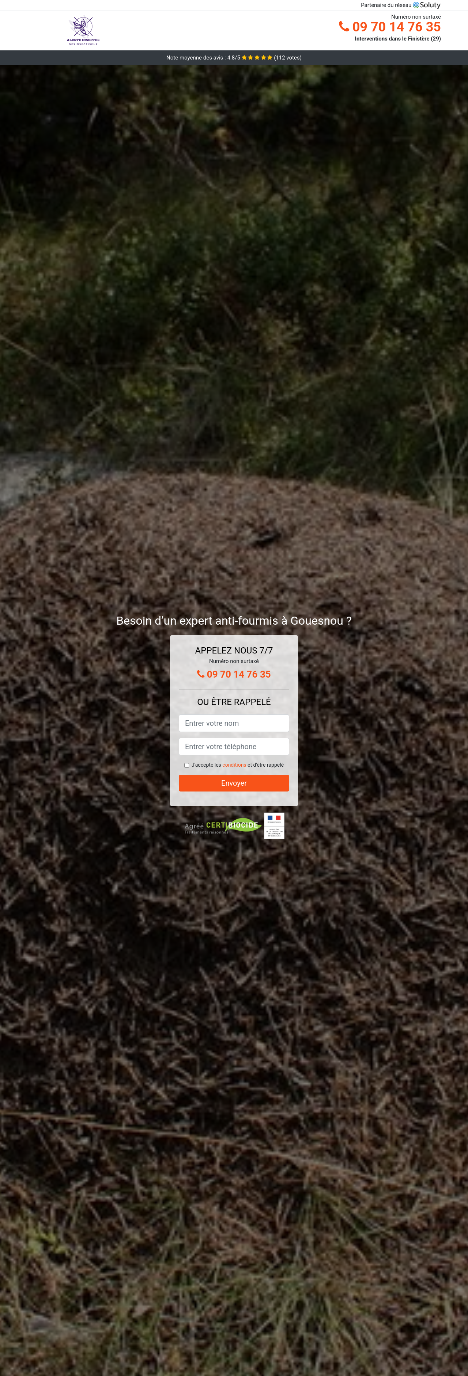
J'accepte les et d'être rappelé (238, 765)
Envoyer (234, 783)
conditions (234, 765)
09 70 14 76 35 (390, 27)
